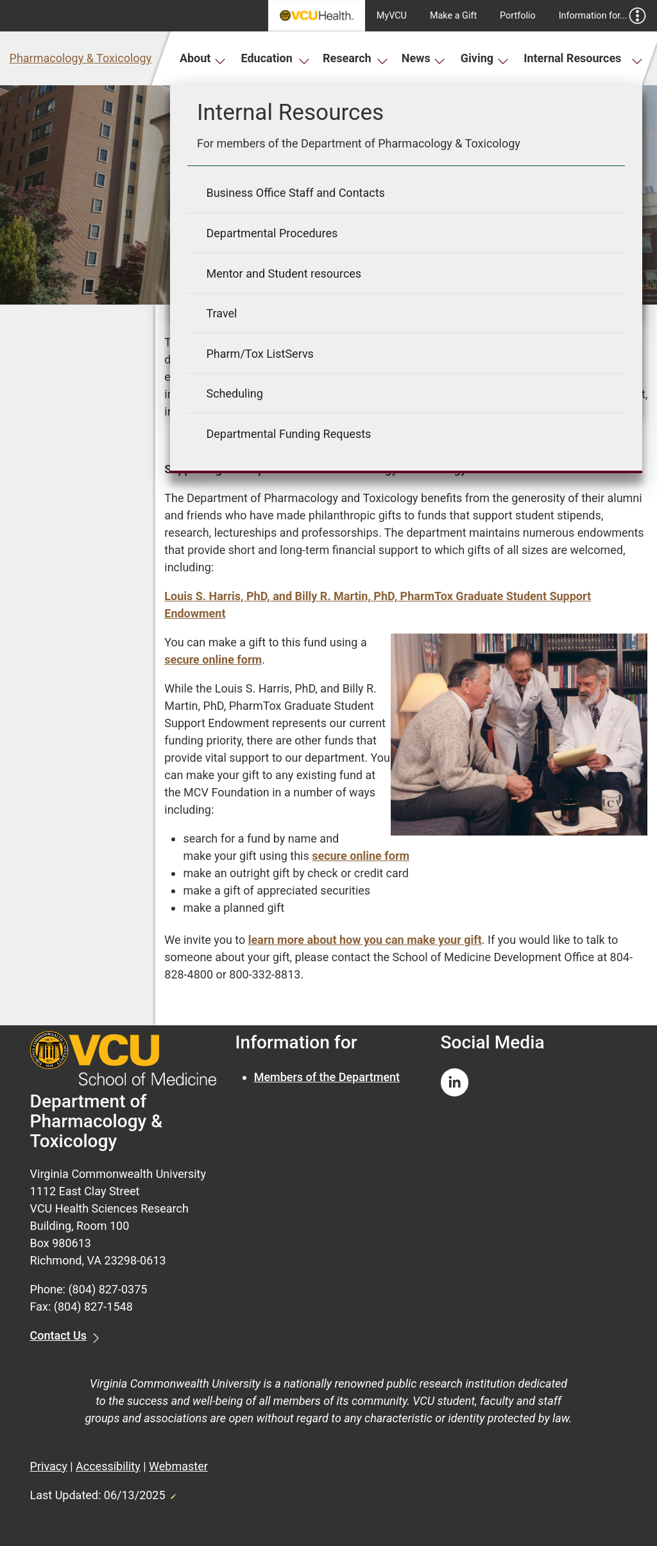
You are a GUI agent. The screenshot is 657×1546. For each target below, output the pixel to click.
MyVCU (392, 15)
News (424, 58)
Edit (172, 1492)
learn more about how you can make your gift (365, 939)
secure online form (213, 659)
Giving (485, 58)
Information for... (603, 15)
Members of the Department (327, 1077)
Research (355, 58)
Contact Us (58, 1335)
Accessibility (108, 1466)
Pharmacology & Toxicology (81, 58)
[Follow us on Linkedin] (455, 1082)
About (203, 58)
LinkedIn (609, 411)
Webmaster (178, 1466)
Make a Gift (453, 15)
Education (275, 58)
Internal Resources (583, 58)
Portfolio (518, 15)
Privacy (48, 1466)
